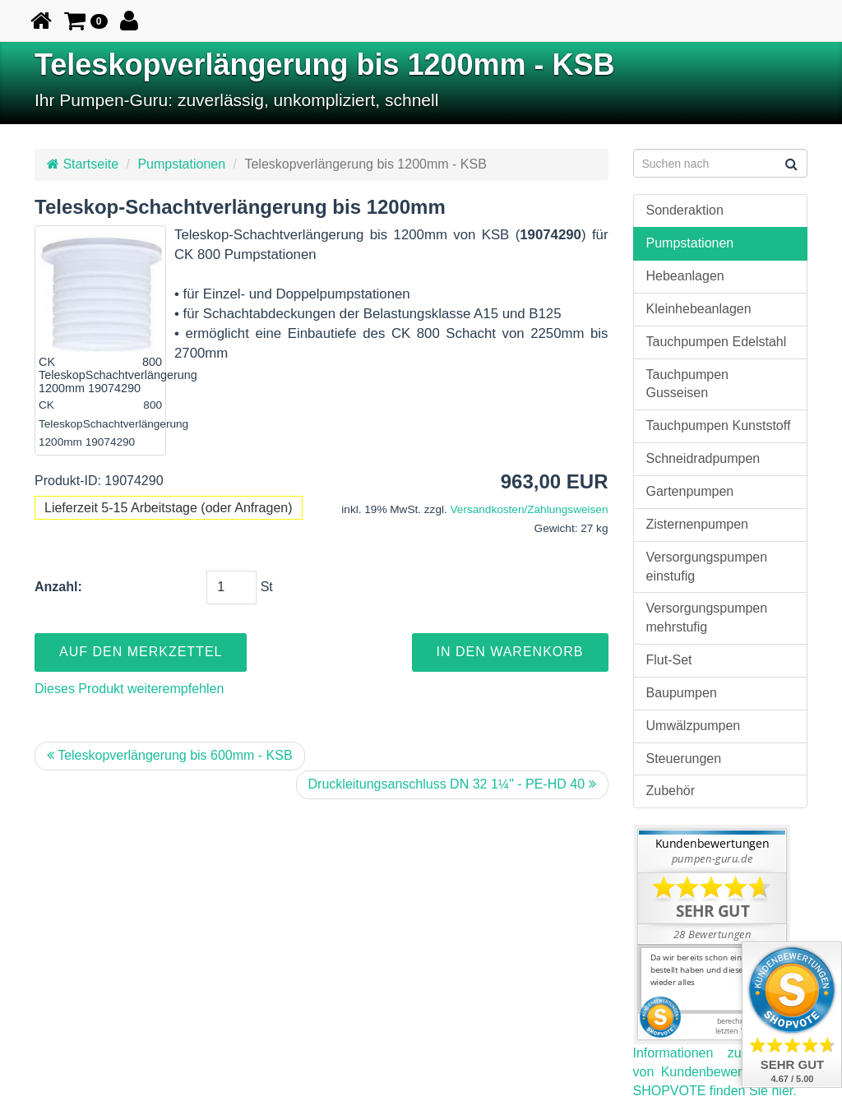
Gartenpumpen (690, 491)
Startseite (82, 164)
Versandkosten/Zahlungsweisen (529, 509)
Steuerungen (684, 759)
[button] (86, 20)
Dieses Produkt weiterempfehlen (129, 689)
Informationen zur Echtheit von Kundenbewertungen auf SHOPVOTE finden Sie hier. (720, 1072)
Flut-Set (669, 660)
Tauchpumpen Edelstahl (716, 342)
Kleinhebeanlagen (699, 309)
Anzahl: (58, 587)
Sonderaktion (685, 210)
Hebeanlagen (685, 276)
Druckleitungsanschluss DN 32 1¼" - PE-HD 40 (452, 784)
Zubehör (671, 791)
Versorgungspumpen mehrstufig (707, 617)
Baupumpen (681, 693)
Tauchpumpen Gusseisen (687, 384)
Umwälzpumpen (693, 726)
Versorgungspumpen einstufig (707, 566)
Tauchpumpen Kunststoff (718, 426)
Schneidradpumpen (703, 458)
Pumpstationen (181, 164)
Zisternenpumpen (697, 524)
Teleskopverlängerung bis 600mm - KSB (170, 755)
